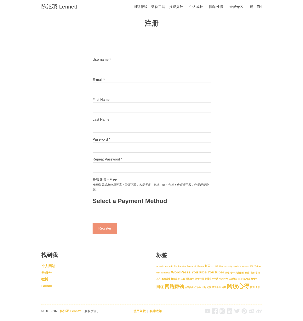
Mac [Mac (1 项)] (221, 266)
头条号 (46, 273)
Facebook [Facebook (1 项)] (192, 266)
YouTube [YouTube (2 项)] (199, 272)
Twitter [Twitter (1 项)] (257, 266)
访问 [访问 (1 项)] (209, 287)
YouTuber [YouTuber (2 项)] (216, 272)
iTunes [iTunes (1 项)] (200, 266)
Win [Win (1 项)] (158, 272)
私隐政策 (156, 311)
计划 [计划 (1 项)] (204, 287)
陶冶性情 (216, 7)
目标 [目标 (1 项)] (240, 278)
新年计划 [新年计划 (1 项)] (199, 278)
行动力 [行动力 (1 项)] (197, 287)
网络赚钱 (140, 7)
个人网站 (48, 266)
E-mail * (99, 80)
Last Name (101, 119)
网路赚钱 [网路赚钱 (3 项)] (174, 286)
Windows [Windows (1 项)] (165, 272)
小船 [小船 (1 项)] (252, 272)
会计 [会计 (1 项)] (232, 272)
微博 (44, 279)
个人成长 (196, 7)
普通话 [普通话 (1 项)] (208, 278)
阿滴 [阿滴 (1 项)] (252, 287)
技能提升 (176, 7)
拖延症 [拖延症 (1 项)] (174, 278)
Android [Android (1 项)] (160, 266)
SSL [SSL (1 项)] (252, 266)
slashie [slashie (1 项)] (245, 266)
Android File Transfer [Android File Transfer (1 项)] (175, 266)
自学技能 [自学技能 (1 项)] (189, 287)
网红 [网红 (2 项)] (160, 287)
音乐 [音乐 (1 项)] (257, 287)
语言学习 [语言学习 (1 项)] (216, 287)
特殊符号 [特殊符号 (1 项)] (223, 278)
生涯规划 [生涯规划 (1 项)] (233, 278)
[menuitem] (251, 7)
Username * (102, 59)
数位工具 (158, 7)
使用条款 (139, 311)
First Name (101, 100)
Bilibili (46, 286)
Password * (101, 139)
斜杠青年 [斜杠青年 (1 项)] (190, 278)
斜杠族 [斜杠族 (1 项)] (181, 278)
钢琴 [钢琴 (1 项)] (224, 287)
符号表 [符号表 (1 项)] (254, 278)
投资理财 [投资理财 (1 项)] (166, 278)
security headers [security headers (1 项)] (232, 266)
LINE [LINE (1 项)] (216, 266)
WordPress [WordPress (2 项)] (180, 272)
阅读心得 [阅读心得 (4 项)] (238, 286)
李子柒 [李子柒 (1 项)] (215, 278)
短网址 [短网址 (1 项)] (246, 278)
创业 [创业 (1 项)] (247, 272)
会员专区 (236, 7)
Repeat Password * (107, 159)
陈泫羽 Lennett (59, 7)
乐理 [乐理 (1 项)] (227, 272)
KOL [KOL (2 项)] (209, 266)
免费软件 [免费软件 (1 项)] (240, 272)
